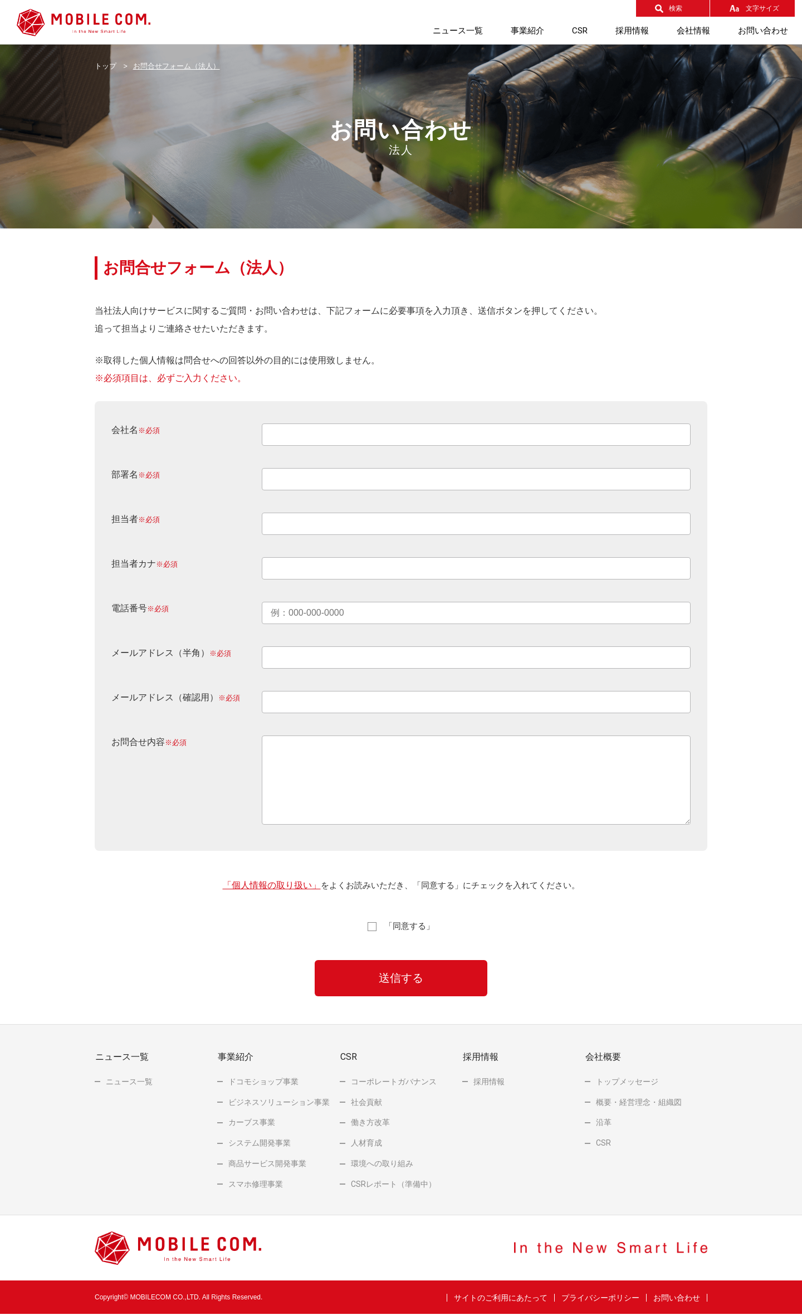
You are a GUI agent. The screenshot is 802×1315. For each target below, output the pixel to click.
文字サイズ (762, 8)
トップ (105, 66)
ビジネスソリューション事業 (279, 1102)
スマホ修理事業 (255, 1184)
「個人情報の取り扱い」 (272, 885)
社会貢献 (366, 1102)
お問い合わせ (763, 30)
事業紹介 (527, 30)
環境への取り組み (382, 1164)
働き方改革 (370, 1122)
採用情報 (632, 30)
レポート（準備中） (393, 1184)
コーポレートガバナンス (394, 1081)
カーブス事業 (251, 1122)
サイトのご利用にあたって (500, 1298)
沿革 (604, 1122)
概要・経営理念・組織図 (639, 1102)
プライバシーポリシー (600, 1298)
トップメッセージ (627, 1081)
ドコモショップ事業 (263, 1081)
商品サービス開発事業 (267, 1164)
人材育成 (366, 1143)
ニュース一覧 (458, 30)
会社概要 (602, 1057)
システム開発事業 (259, 1143)
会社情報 (693, 30)
